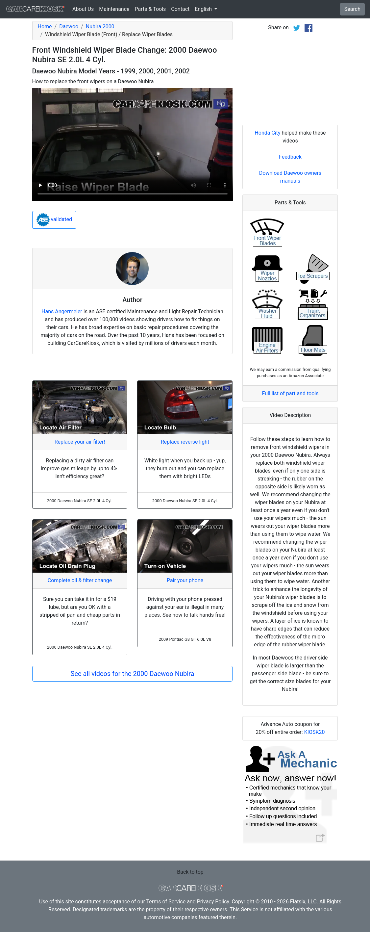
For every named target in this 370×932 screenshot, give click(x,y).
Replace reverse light (185, 442)
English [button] (204, 9)
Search (352, 9)
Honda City (267, 133)
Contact (180, 9)
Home (45, 26)
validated (54, 219)
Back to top (190, 872)
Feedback (290, 157)
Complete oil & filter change (80, 580)
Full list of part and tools (290, 393)
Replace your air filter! (80, 442)
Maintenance (114, 9)
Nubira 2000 (100, 26)
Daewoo (68, 26)
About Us (83, 9)
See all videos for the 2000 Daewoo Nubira (132, 674)
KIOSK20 (314, 732)
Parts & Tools (150, 9)
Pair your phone (185, 580)
